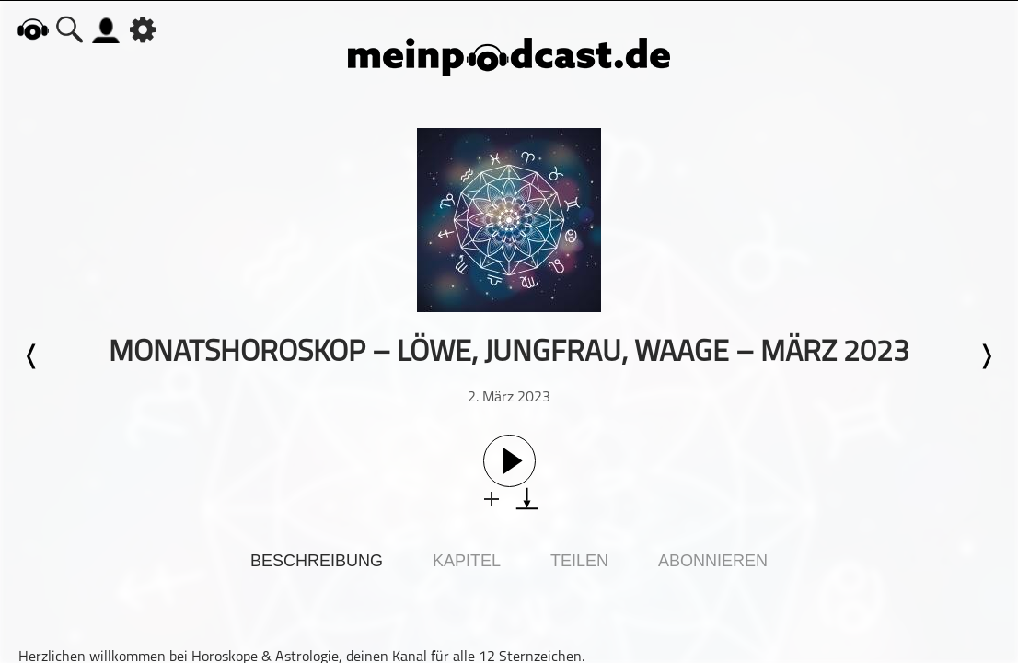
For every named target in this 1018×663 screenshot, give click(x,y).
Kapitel (467, 561)
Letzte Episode (32, 356)
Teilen (579, 561)
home (32, 29)
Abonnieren (713, 561)
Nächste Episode (986, 356)
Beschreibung (316, 561)
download (526, 498)
